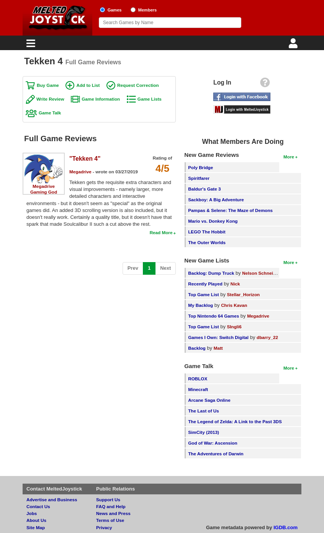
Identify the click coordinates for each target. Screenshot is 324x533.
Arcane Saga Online (209, 400)
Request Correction (138, 85)
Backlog (196, 348)
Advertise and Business (51, 499)
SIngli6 (234, 326)
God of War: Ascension (212, 442)
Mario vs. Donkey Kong (212, 220)
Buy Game (48, 85)
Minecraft (198, 389)
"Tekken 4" (85, 158)
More (288, 156)
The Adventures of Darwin (215, 453)
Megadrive (44, 186)
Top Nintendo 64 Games (213, 315)
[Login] (294, 45)
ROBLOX (197, 378)
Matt (218, 348)
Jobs (31, 513)
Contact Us (38, 506)
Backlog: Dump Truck (211, 273)
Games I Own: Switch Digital (218, 337)
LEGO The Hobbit (206, 231)
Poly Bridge (200, 167)
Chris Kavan (234, 305)
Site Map (35, 527)
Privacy (104, 527)
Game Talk (50, 112)
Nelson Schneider (261, 273)
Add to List (88, 85)
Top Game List (203, 294)
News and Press (113, 513)
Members (147, 10)
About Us (36, 520)
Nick (235, 283)
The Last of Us (203, 410)
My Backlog (200, 305)
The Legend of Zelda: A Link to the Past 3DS (235, 421)
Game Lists (149, 98)
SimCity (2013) (203, 432)
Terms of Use (110, 520)
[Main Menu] (30, 45)
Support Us (108, 499)
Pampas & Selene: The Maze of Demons (230, 210)
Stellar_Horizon (243, 294)
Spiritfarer (198, 178)
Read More (161, 232)
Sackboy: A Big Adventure (216, 199)
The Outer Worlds (207, 242)
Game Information (101, 98)
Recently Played (205, 283)
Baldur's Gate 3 (204, 188)
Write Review (50, 98)
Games (115, 10)
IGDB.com (285, 527)
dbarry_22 (267, 337)
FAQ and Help (111, 506)
